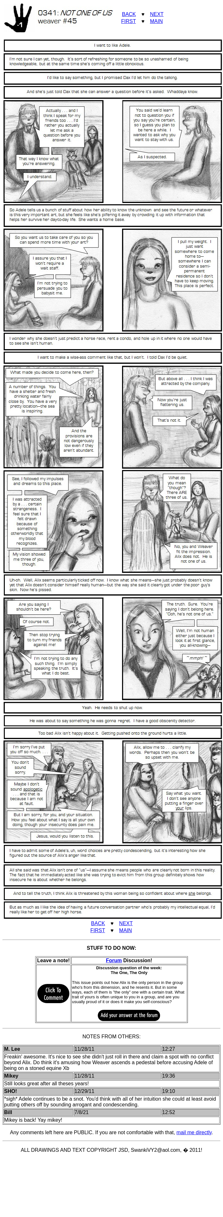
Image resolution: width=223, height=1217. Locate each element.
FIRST (128, 21)
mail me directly (193, 1132)
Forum (114, 960)
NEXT (156, 14)
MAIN (156, 21)
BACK (129, 14)
